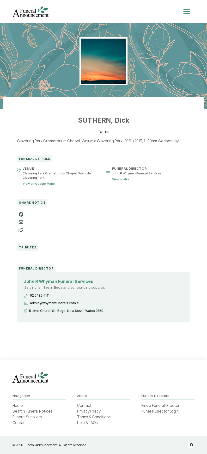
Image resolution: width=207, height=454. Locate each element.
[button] (187, 11)
